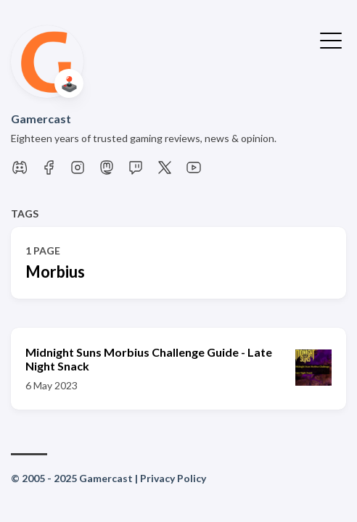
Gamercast (41, 118)
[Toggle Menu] (331, 39)
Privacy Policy (173, 478)
